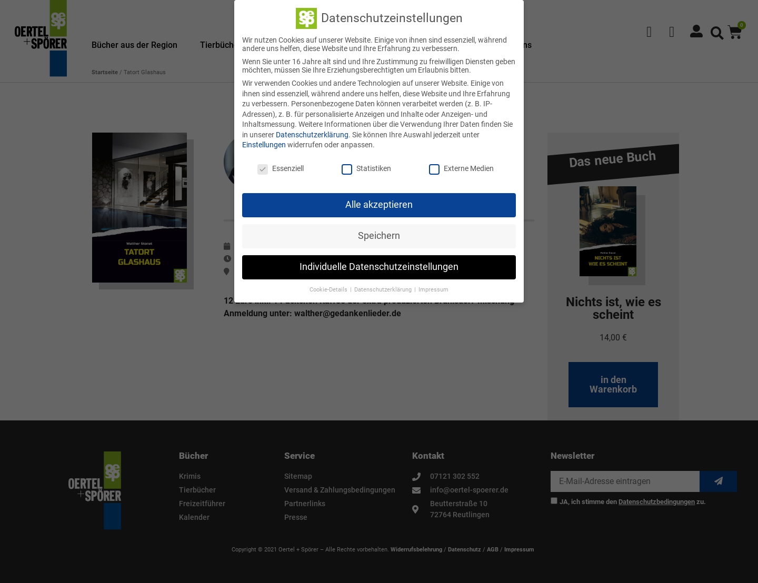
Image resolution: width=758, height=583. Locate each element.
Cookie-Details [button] (329, 288)
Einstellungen (264, 143)
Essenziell (280, 167)
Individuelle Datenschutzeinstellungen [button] (379, 265)
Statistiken (366, 167)
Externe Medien (461, 167)
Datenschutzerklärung (312, 133)
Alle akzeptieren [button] (379, 203)
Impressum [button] (433, 288)
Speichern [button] (379, 234)
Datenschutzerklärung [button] (383, 288)
